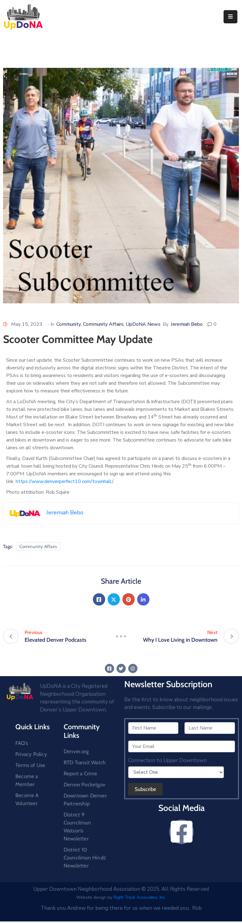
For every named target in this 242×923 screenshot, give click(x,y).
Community (68, 324)
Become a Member (26, 780)
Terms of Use (30, 765)
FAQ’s (21, 743)
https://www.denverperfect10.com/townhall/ (64, 481)
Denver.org (76, 751)
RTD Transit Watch (84, 762)
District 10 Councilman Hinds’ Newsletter (85, 858)
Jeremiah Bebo (187, 324)
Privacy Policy (31, 754)
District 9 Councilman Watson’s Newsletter (77, 827)
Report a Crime (80, 773)
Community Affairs (103, 324)
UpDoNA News (143, 324)
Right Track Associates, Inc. (139, 897)
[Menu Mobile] (230, 16)
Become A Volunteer (27, 799)
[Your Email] (181, 746)
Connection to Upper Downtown (167, 760)
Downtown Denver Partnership (85, 800)
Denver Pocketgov (84, 784)
